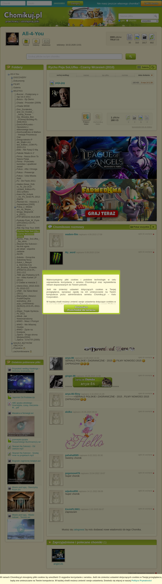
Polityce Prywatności (142, 580)
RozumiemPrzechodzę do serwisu (81, 308)
